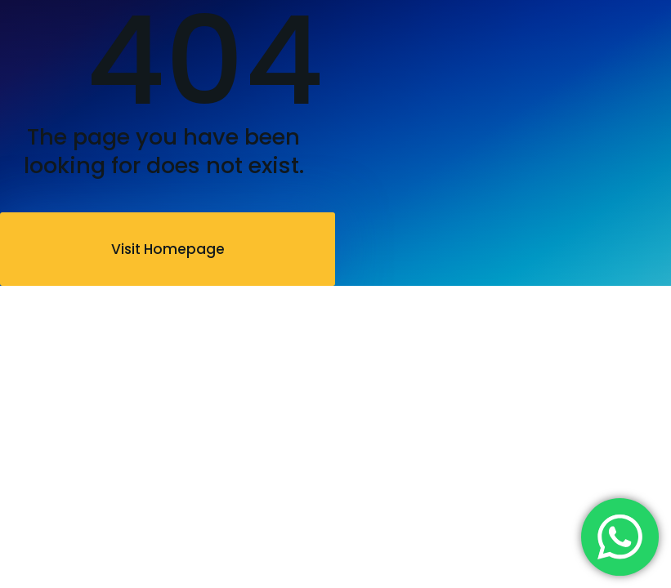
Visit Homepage (168, 249)
